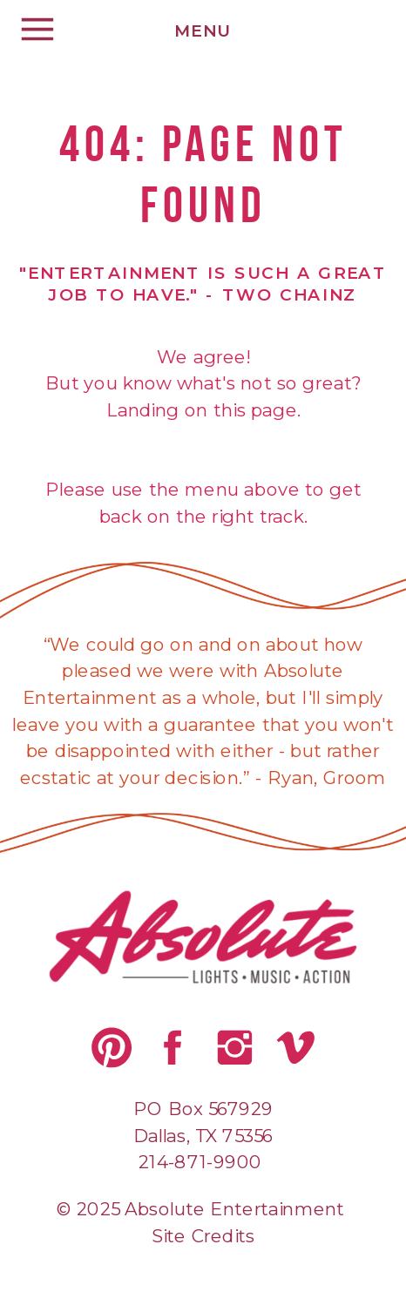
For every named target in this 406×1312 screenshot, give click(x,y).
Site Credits (203, 1235)
